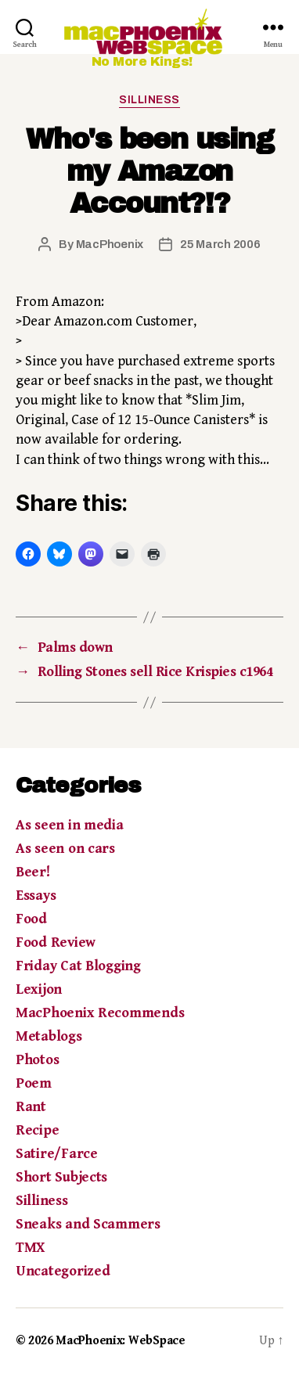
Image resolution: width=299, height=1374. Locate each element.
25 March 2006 (220, 244)
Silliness (149, 100)
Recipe (37, 1130)
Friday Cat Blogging (78, 966)
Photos (37, 1060)
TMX (30, 1247)
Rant (31, 1107)
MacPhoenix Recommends (100, 1013)
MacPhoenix (109, 244)
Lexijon (39, 989)
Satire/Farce (57, 1154)
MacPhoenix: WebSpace (121, 1340)
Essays (36, 895)
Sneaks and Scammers (88, 1224)
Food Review (55, 942)
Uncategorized (63, 1271)
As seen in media (70, 825)
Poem (34, 1083)
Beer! (33, 872)
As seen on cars (65, 848)
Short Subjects (61, 1177)
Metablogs (49, 1036)
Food (31, 919)
